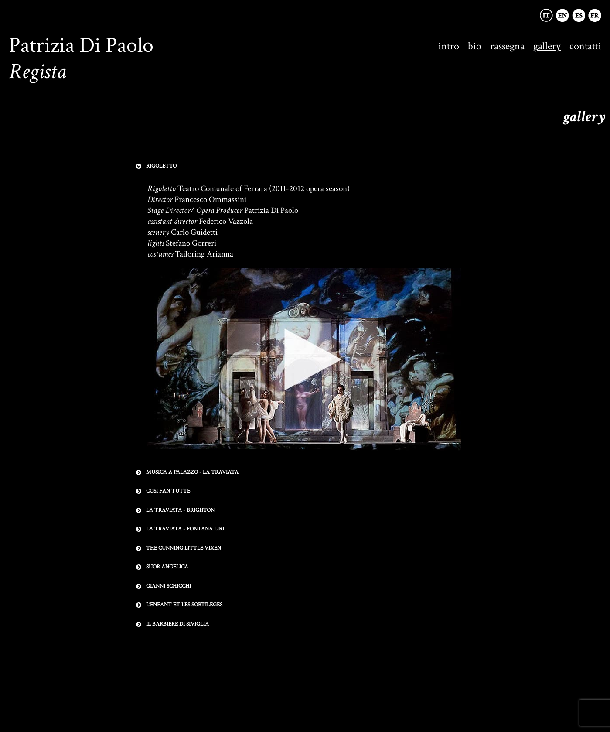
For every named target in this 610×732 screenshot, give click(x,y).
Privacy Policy (261, 683)
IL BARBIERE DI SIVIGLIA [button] (171, 624)
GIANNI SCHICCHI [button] (162, 586)
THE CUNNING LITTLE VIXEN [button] (177, 548)
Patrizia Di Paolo (81, 45)
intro (448, 46)
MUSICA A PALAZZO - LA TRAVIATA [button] (186, 472)
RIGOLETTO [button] (155, 166)
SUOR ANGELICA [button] (161, 567)
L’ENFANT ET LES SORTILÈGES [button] (178, 605)
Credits (358, 683)
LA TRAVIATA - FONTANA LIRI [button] (179, 529)
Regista (37, 72)
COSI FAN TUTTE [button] (162, 491)
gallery (547, 46)
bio (474, 46)
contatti (585, 46)
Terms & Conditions (314, 683)
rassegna (507, 46)
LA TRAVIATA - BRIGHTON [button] (174, 510)
